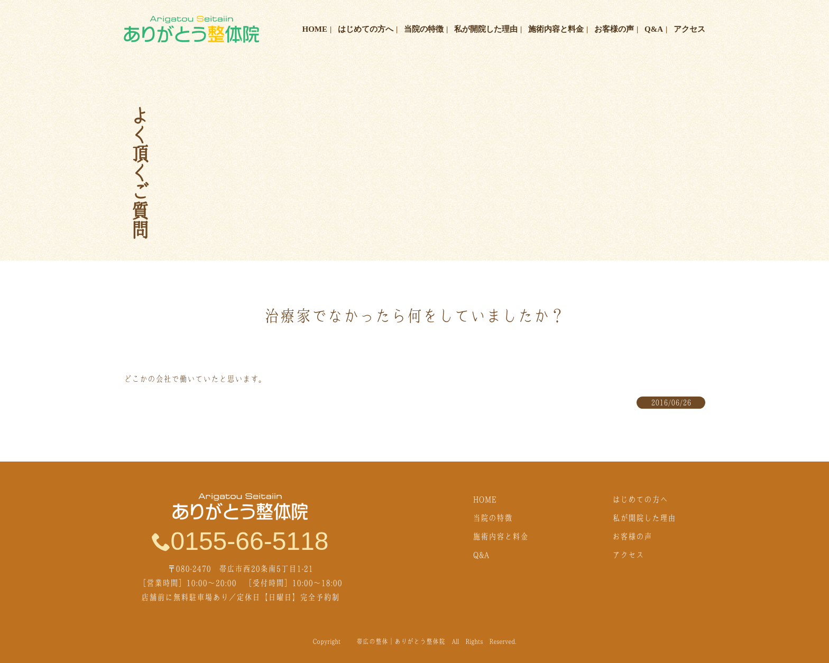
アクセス (689, 29)
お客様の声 (614, 29)
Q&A (653, 29)
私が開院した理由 (486, 29)
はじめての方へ (365, 29)
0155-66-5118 (240, 540)
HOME (315, 29)
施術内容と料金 (556, 29)
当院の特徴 (424, 29)
